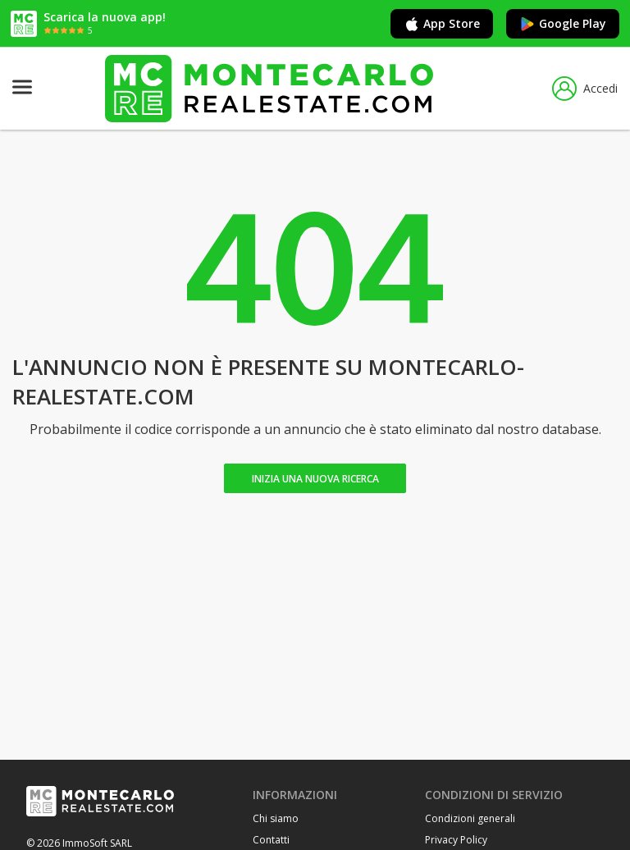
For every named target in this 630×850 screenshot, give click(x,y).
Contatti (271, 840)
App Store (442, 24)
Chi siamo (276, 818)
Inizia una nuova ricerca (315, 479)
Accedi (585, 88)
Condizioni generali (470, 818)
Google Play (562, 24)
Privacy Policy (456, 840)
